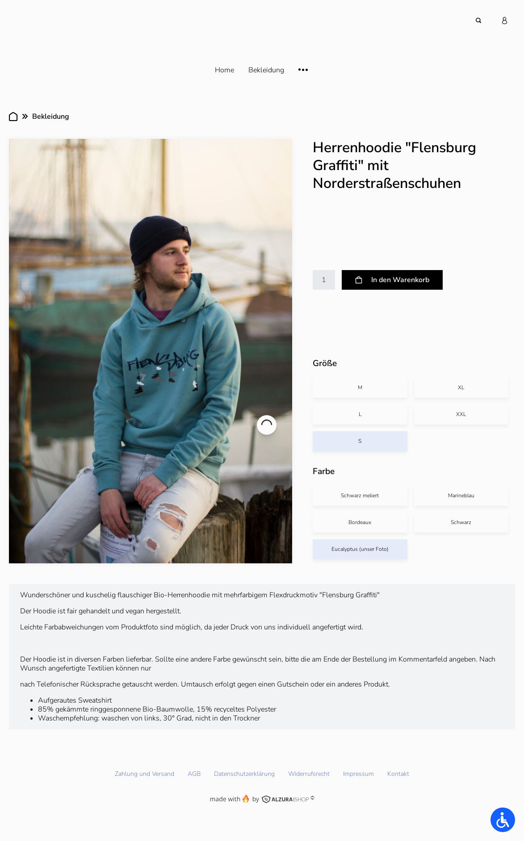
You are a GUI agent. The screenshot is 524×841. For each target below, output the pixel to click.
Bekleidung (50, 116)
